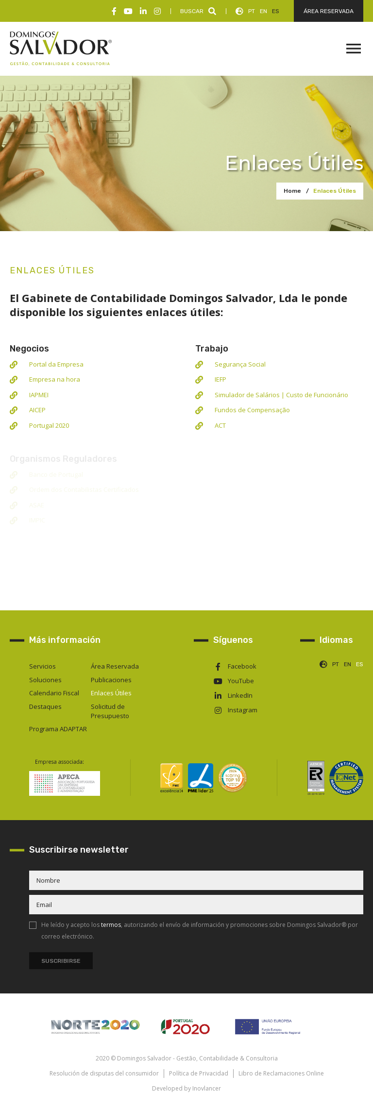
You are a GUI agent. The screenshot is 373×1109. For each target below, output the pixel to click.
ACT (220, 425)
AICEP (37, 409)
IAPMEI (39, 394)
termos (111, 925)
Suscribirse (61, 961)
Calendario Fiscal (54, 693)
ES (275, 11)
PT (251, 11)
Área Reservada (115, 666)
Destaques (45, 706)
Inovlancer (206, 1088)
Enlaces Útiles (334, 190)
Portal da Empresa (56, 364)
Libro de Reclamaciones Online (281, 1073)
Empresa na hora (54, 379)
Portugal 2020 (49, 425)
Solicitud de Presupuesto (110, 711)
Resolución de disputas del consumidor (104, 1073)
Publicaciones (111, 679)
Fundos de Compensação (252, 409)
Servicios (42, 666)
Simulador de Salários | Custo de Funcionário (281, 394)
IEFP (220, 379)
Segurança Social (240, 364)
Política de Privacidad (198, 1073)
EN (263, 11)
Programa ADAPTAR (58, 728)
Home (292, 190)
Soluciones (45, 679)
